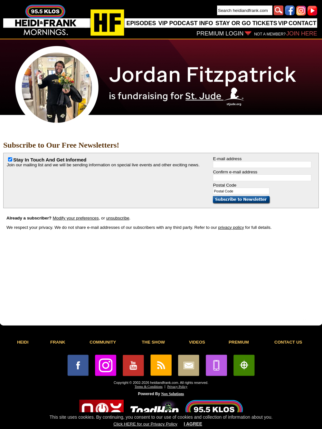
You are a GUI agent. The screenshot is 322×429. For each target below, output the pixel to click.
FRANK (57, 342)
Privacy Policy (177, 386)
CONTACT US (288, 342)
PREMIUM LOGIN (219, 33)
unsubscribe (117, 218)
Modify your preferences (76, 218)
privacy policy (231, 227)
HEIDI (23, 342)
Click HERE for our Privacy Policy (145, 424)
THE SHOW (153, 342)
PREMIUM (239, 342)
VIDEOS (197, 342)
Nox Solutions (172, 394)
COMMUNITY (103, 342)
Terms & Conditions (149, 386)
